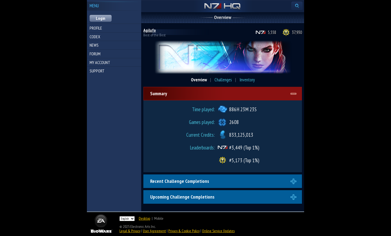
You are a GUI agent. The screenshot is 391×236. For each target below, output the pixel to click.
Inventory (247, 80)
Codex (95, 36)
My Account (100, 62)
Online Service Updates (218, 230)
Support (97, 71)
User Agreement (154, 230)
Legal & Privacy (129, 230)
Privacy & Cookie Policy (184, 230)
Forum (95, 53)
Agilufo (149, 30)
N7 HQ (222, 6)
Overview (199, 80)
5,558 (272, 32)
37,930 (297, 32)
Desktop (144, 218)
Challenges (223, 80)
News (94, 45)
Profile (96, 28)
